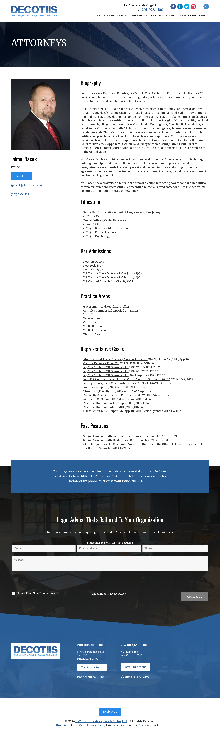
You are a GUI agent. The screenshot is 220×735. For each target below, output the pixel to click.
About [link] (120, 15)
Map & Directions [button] (92, 667)
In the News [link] (156, 15)
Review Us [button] (110, 711)
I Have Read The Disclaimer (37, 593)
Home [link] (97, 15)
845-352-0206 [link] (140, 676)
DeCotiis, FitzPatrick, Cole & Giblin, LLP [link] (101, 721)
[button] (173, 6)
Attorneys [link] (108, 15)
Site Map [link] (78, 725)
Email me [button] (21, 176)
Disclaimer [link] (99, 593)
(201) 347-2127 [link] (20, 194)
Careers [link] (203, 15)
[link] (34, 15)
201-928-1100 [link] (152, 10)
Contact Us (194, 596)
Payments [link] (171, 15)
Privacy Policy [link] (117, 593)
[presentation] (34, 582)
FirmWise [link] (144, 725)
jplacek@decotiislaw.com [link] (28, 185)
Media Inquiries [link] (188, 15)
